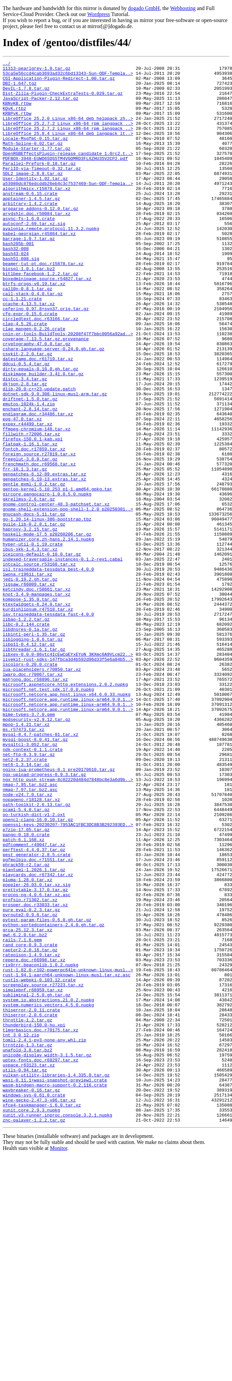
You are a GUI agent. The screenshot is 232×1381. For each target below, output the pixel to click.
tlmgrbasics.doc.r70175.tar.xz (40, 1224)
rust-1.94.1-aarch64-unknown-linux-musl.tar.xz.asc (66, 1158)
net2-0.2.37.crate (25, 900)
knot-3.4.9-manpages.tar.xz (37, 701)
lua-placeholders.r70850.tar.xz (42, 791)
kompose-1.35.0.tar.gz (30, 707)
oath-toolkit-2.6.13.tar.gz (37, 954)
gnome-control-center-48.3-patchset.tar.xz (56, 593)
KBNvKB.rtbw (17, 112)
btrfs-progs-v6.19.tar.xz (34, 329)
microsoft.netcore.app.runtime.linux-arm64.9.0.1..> (68, 827)
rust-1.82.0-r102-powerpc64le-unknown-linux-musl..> (68, 1152)
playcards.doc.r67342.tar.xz (38, 1038)
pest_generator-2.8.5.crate (37, 1014)
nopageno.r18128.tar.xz (31, 948)
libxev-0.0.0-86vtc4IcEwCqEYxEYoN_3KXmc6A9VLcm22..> (68, 773)
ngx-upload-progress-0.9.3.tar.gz (44, 918)
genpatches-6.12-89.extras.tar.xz (44, 557)
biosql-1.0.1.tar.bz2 (29, 311)
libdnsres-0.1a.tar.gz (30, 743)
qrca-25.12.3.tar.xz (27, 1104)
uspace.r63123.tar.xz (29, 1266)
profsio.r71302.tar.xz (30, 1068)
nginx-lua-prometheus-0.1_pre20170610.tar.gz (59, 912)
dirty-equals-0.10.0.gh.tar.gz (40, 431)
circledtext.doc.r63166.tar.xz (40, 371)
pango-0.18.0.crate (26, 990)
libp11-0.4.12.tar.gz (29, 761)
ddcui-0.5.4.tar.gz (26, 425)
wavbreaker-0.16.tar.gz (31, 1296)
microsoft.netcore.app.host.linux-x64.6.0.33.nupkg (66, 821)
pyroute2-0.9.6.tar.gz (30, 1086)
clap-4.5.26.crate (25, 377)
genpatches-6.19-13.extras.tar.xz (44, 563)
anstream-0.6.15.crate (30, 220)
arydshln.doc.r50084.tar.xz (37, 244)
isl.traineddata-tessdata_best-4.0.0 (48, 671)
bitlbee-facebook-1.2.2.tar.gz (40, 317)
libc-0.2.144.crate (26, 737)
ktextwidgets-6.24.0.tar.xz (37, 713)
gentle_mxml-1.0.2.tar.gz (34, 569)
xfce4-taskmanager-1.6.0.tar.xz (42, 1314)
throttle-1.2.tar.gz (27, 1212)
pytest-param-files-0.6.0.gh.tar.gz (47, 1092)
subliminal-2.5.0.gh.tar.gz (37, 1182)
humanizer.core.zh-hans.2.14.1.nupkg (48, 635)
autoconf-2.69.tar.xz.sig (34, 256)
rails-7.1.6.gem (22, 1116)
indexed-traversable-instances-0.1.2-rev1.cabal (63, 659)
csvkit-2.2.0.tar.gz (27, 413)
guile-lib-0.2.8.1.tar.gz (34, 617)
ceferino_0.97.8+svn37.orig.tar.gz (46, 359)
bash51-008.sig (21, 298)
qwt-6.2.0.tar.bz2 (25, 1110)
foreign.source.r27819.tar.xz (39, 533)
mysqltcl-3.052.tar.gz (30, 881)
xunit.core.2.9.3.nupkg (31, 1320)
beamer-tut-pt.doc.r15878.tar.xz (43, 305)
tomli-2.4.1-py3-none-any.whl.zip (44, 1236)
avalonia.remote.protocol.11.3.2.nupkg (51, 262)
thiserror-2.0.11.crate (31, 1200)
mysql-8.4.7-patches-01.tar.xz (40, 869)
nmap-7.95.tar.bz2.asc (30, 930)
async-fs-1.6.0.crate (29, 250)
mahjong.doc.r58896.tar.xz (35, 803)
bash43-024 (16, 292)
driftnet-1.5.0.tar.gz (30, 467)
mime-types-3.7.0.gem (29, 845)
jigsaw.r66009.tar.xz (29, 689)
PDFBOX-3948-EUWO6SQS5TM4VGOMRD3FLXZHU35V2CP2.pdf (65, 178)
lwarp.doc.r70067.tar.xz (33, 797)
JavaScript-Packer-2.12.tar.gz (40, 106)
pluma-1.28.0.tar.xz (27, 1044)
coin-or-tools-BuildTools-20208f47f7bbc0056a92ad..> (68, 389)
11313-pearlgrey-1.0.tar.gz (37, 70)
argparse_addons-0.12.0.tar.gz (40, 238)
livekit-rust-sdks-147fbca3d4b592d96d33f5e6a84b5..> (68, 779)
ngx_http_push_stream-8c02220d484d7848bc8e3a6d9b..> (68, 924)
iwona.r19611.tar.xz (27, 677)
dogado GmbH (144, 8)
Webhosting (183, 8)
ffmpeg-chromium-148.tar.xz (37, 503)
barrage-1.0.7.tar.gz (29, 274)
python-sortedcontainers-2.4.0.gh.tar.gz (53, 1098)
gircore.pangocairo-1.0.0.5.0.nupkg (47, 581)
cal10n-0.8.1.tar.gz (27, 335)
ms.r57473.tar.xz (23, 863)
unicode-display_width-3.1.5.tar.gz (47, 1254)
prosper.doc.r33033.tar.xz (35, 1074)
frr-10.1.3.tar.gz (25, 551)
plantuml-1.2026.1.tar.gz (34, 1032)
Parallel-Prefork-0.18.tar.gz (39, 184)
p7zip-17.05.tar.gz (26, 984)
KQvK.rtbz (14, 118)
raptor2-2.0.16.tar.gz (30, 1128)
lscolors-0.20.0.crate (30, 785)
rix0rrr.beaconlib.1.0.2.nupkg (40, 1146)
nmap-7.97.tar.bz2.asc (30, 936)
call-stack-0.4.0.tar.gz (33, 341)
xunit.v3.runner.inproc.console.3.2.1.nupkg (57, 1326)
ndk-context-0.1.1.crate (33, 887)
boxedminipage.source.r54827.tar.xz (47, 323)
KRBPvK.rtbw (17, 124)
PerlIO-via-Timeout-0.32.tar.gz (42, 190)
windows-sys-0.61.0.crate (34, 1302)
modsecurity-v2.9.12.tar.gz (37, 851)
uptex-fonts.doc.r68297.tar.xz (40, 1260)
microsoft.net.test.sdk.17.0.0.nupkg (48, 815)
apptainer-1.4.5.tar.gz (31, 226)
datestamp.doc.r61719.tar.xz (38, 419)
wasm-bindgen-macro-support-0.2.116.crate (55, 1290)
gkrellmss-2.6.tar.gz (29, 587)
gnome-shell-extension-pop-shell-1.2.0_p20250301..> (68, 599)
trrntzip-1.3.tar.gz (27, 1242)
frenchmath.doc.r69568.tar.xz (39, 545)
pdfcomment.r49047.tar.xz (34, 1002)
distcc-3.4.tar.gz (25, 443)
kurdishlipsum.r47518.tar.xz (38, 719)
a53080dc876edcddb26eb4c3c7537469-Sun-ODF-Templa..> (68, 208)
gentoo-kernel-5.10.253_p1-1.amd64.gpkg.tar (57, 575)
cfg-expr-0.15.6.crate (30, 365)
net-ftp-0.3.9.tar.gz (29, 894)
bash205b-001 (18, 280)
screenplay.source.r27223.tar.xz (43, 1170)
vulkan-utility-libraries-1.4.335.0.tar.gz (56, 1278)
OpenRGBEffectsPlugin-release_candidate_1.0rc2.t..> (68, 172)
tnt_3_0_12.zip (21, 1230)
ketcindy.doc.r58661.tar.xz (37, 695)
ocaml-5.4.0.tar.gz (26, 960)
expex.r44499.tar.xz (27, 497)
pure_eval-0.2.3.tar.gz (31, 1080)
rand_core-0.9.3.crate (30, 1122)
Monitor (58, 1360)
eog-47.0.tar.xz (22, 491)
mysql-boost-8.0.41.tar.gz (35, 875)
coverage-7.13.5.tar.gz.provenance (46, 395)
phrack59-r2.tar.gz (26, 1026)
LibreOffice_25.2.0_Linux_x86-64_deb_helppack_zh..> (68, 130)
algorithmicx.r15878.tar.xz (37, 214)
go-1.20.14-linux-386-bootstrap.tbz (47, 611)
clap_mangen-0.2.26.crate (34, 383)
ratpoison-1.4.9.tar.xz (31, 1134)
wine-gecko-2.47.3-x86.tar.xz (39, 1308)
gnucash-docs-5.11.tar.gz (34, 605)
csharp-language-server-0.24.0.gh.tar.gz (53, 407)
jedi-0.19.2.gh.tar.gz (30, 683)
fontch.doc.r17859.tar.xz (34, 527)
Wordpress (98, 14)
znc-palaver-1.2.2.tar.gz (34, 1332)
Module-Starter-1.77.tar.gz (37, 166)
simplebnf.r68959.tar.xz (33, 1176)
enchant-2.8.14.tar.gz (30, 479)
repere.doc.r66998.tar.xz (34, 1140)
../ (6, 64)
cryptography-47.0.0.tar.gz (37, 401)
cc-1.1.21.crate (22, 347)
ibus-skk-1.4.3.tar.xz (30, 647)
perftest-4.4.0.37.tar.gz (34, 1008)
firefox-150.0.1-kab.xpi (33, 515)
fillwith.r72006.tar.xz (31, 509)
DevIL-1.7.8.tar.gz (26, 94)
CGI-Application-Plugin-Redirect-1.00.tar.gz (59, 82)
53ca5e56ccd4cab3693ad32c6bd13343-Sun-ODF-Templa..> (68, 76)
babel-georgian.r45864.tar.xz (39, 268)
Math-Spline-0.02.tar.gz (33, 160)
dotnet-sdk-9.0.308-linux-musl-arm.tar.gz (55, 461)
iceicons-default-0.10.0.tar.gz (42, 653)
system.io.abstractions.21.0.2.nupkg (48, 1188)
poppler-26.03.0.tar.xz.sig (37, 1050)
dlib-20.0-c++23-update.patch (39, 455)
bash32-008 (16, 286)
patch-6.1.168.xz (23, 996)
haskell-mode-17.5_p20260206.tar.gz (47, 629)
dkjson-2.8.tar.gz (25, 449)
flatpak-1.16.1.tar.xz (30, 521)
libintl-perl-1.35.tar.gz (34, 749)
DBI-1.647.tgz (19, 88)
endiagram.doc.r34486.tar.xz (38, 485)
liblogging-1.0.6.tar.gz (33, 755)
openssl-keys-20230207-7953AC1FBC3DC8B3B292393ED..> (68, 978)
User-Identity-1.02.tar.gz (35, 202)
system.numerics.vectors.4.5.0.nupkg (48, 1194)
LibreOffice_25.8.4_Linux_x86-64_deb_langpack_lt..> (68, 148)
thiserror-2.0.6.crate (30, 1206)
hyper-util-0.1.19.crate (33, 641)
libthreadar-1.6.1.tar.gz (34, 767)
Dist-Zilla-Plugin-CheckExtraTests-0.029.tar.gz (63, 100)
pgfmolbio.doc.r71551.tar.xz (38, 1020)
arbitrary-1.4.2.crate (30, 232)
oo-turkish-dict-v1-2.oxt (34, 966)
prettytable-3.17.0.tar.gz (35, 1056)
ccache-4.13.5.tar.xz (29, 353)
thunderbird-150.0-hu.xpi (34, 1218)
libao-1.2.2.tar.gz (26, 731)
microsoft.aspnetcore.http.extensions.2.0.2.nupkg (65, 809)
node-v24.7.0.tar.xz (27, 942)
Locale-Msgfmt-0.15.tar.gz (35, 154)
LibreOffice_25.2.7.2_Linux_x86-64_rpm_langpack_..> (68, 136)
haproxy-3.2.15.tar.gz (30, 623)
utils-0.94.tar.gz (25, 1272)
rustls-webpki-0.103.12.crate (39, 1164)
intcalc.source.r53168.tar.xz (39, 665)
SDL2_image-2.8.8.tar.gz (33, 196)
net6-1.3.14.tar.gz (26, 906)
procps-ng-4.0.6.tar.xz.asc (37, 1062)
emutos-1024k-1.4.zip (29, 473)
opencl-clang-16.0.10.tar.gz (38, 972)
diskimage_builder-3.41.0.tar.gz (43, 437)
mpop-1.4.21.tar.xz (26, 857)
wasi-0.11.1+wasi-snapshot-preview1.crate (55, 1284)
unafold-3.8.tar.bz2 (27, 1248)
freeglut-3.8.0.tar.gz (30, 539)
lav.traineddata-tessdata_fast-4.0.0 (48, 725)
